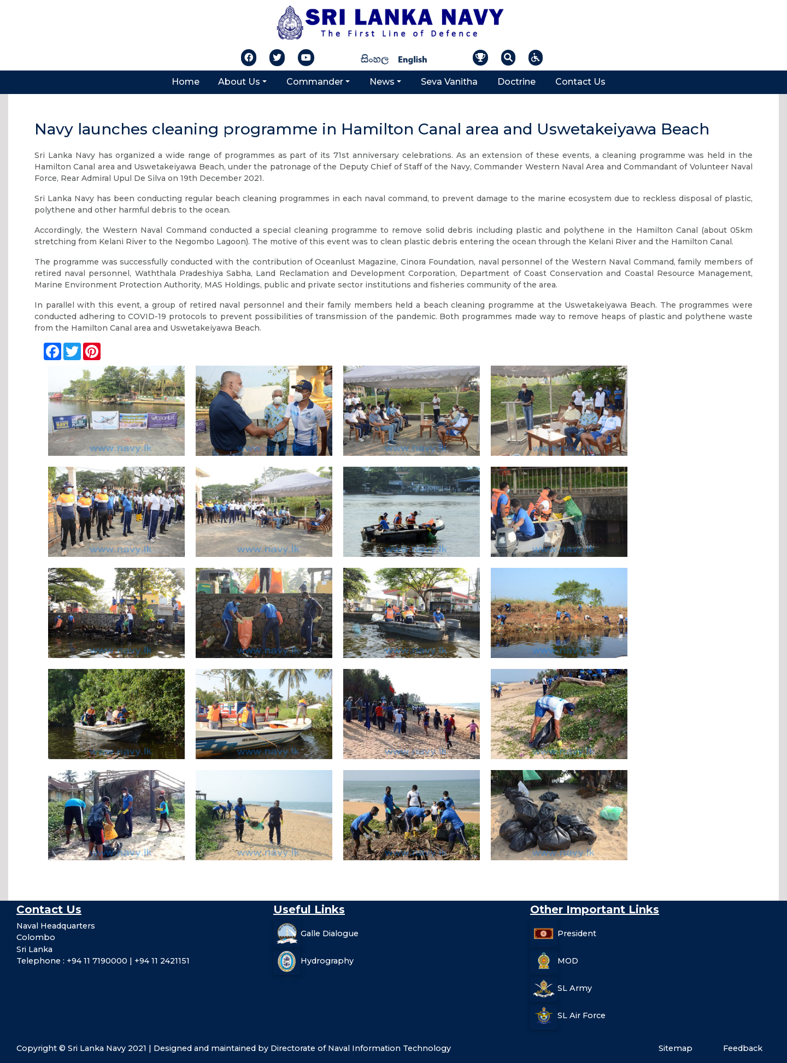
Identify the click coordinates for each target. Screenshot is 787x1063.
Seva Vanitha (449, 82)
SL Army (574, 987)
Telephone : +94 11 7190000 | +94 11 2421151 (103, 961)
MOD (567, 960)
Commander (314, 82)
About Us (239, 82)
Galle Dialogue (330, 933)
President (576, 933)
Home (185, 82)
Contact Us (580, 82)
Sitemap (675, 1048)
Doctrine (516, 82)
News (382, 82)
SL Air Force (581, 1015)
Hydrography (327, 960)
